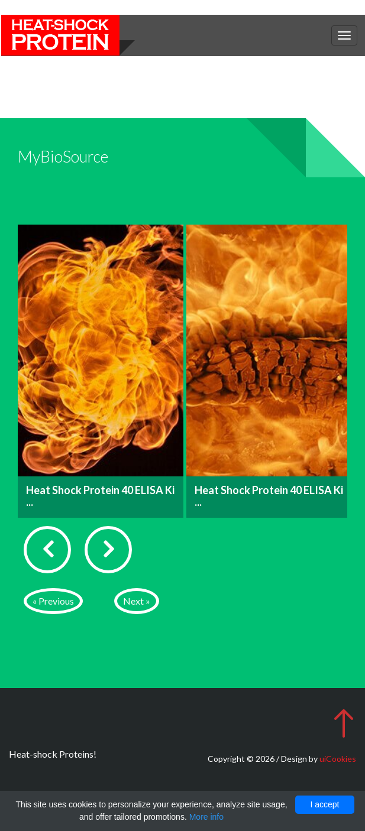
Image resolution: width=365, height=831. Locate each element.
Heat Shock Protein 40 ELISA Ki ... (100, 495)
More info (206, 817)
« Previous (53, 600)
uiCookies (337, 759)
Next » (136, 600)
